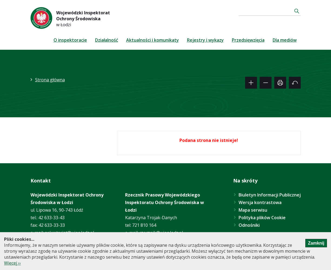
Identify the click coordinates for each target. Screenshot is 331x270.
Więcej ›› (12, 263)
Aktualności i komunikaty (152, 40)
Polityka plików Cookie (262, 218)
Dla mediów (285, 40)
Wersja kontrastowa (260, 202)
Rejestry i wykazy (205, 40)
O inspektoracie (70, 40)
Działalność (106, 40)
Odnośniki (249, 225)
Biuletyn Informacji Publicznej (270, 195)
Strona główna (50, 80)
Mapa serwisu (253, 210)
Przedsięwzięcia (248, 40)
